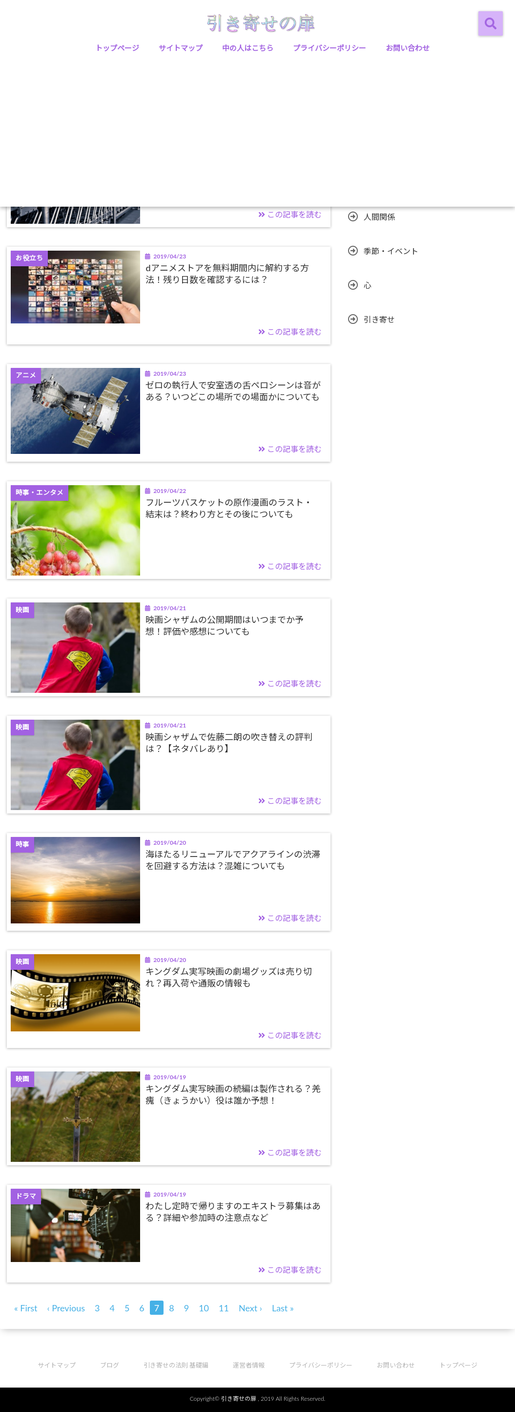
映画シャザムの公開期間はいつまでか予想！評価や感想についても (224, 625)
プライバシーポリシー (329, 47)
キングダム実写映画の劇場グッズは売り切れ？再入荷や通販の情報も (228, 977)
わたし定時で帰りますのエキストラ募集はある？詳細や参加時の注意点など (233, 1211)
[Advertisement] (257, 133)
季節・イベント (391, 251)
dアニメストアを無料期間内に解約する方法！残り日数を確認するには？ (227, 273)
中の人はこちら (247, 47)
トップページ (117, 47)
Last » (283, 1308)
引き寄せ (379, 319)
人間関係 (379, 216)
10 (204, 1308)
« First (26, 1308)
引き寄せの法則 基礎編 (176, 1365)
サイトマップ (181, 47)
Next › (250, 1308)
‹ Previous (66, 1308)
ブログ (109, 1365)
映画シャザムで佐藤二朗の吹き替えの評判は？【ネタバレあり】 (228, 742)
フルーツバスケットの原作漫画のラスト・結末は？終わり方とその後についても (228, 508)
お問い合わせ (408, 47)
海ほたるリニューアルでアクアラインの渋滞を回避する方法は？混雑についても (232, 860)
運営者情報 (249, 1365)
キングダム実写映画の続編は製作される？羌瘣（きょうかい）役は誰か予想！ (233, 1094)
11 (224, 1308)
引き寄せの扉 (238, 1398)
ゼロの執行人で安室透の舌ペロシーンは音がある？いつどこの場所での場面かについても (233, 391)
